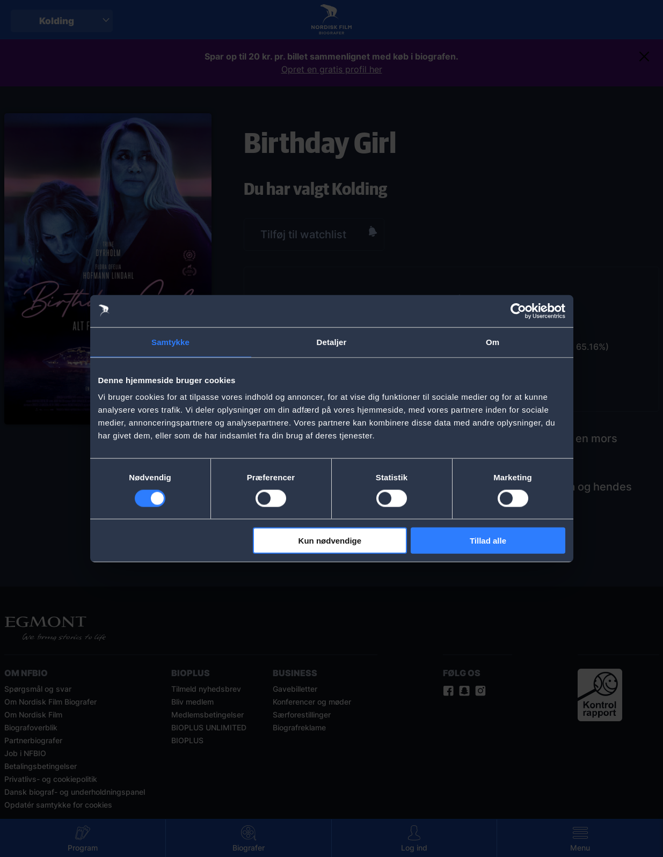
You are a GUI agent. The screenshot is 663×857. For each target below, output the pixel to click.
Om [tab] (492, 341)
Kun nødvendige (330, 540)
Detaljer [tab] (332, 341)
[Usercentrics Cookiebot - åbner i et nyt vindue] (518, 311)
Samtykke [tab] (170, 341)
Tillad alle (488, 540)
